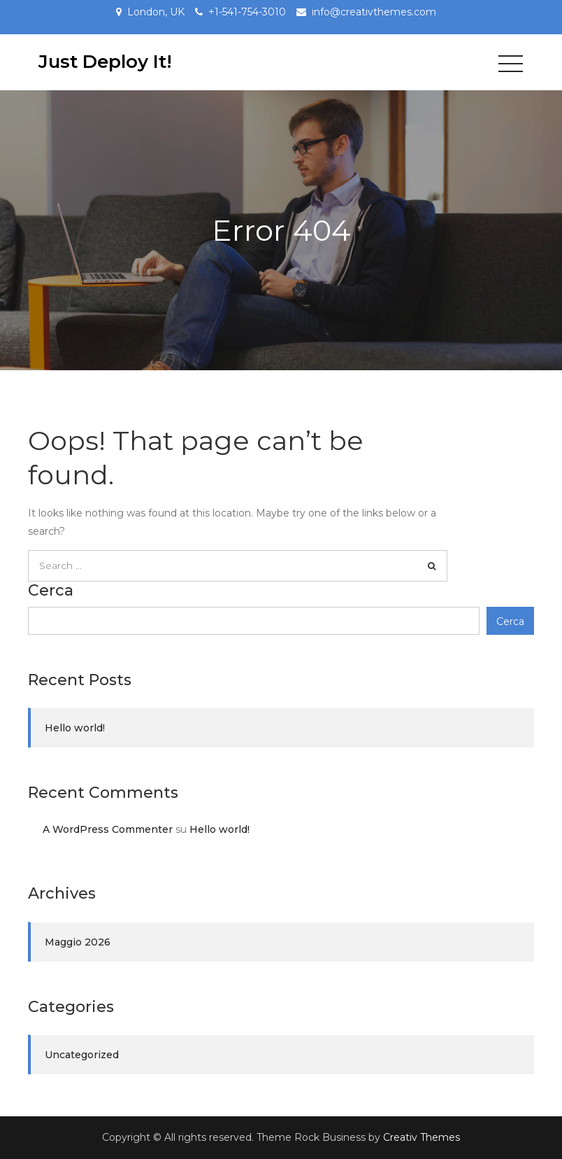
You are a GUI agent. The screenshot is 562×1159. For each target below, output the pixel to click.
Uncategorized (82, 1054)
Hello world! (75, 728)
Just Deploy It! (105, 61)
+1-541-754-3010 (247, 12)
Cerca (50, 591)
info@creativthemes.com (374, 12)
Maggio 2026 (77, 942)
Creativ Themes (421, 1137)
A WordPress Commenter (108, 829)
